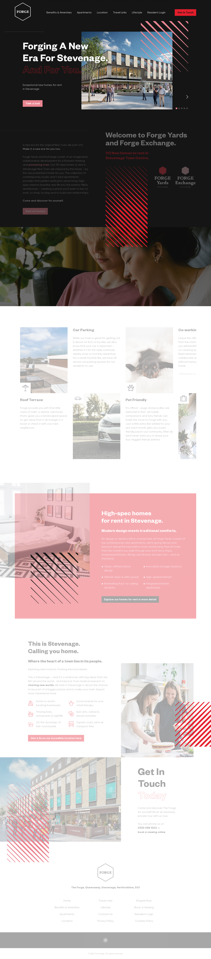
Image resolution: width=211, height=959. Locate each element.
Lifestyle (137, 12)
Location (102, 12)
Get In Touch (185, 12)
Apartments (84, 12)
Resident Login (156, 12)
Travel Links (120, 12)
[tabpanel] (105, 70)
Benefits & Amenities (59, 12)
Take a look (32, 103)
